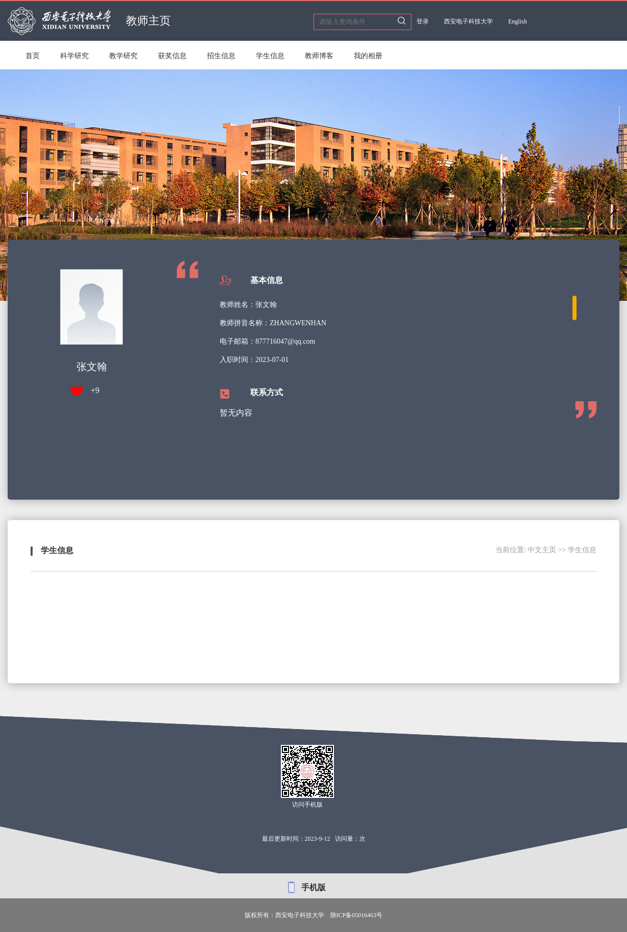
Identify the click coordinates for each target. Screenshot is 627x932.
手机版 (313, 887)
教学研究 (123, 56)
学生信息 (270, 56)
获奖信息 (172, 56)
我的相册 (368, 56)
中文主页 (542, 550)
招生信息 (221, 56)
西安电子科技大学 (468, 21)
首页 (32, 56)
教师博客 (319, 56)
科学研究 (74, 56)
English (517, 21)
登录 (422, 21)
